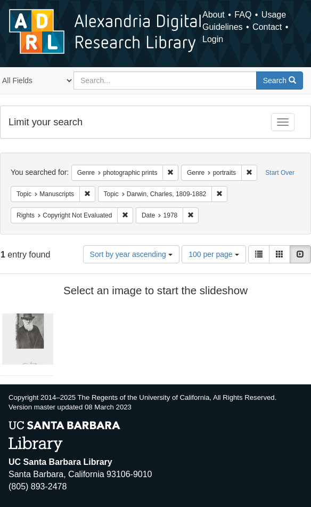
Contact (267, 26)
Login (212, 39)
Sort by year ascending (131, 254)
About (213, 14)
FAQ (242, 14)
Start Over (279, 172)
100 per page (214, 254)
